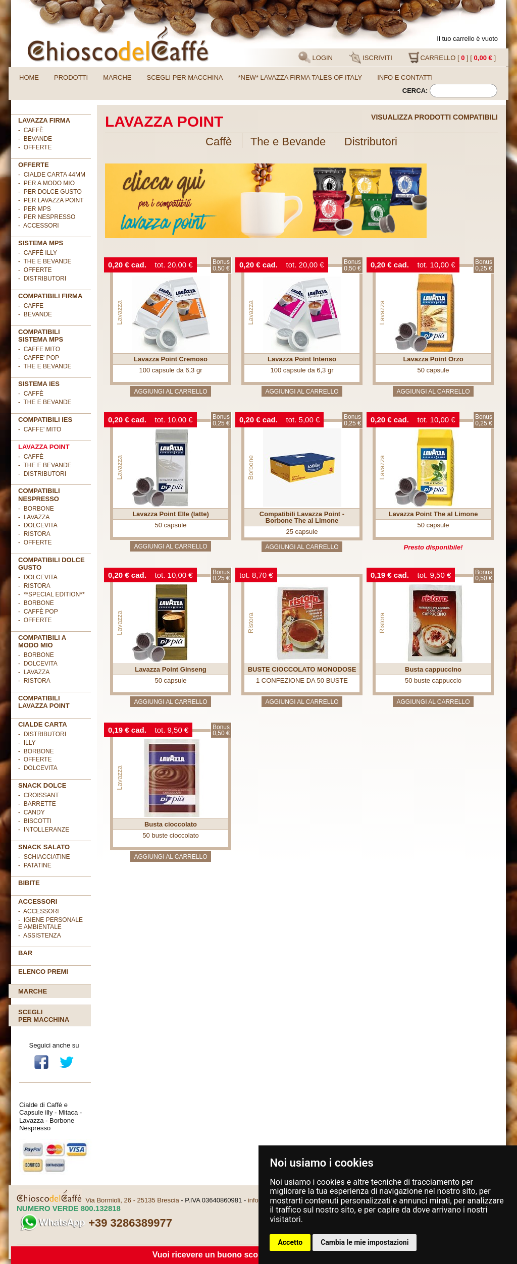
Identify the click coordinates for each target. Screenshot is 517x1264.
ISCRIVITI (370, 57)
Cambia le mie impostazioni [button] (364, 1242)
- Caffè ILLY (37, 252)
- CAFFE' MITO (39, 429)
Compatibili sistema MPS (40, 335)
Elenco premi (43, 971)
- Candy (31, 812)
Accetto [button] (290, 1242)
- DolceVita (38, 525)
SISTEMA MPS (40, 243)
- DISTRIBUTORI (42, 734)
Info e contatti (405, 77)
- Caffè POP (38, 611)
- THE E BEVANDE (45, 366)
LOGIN (315, 57)
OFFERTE (33, 165)
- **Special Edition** (51, 594)
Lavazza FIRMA (44, 120)
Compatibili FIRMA (50, 296)
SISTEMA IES (39, 384)
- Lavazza (33, 517)
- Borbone (36, 508)
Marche (117, 77)
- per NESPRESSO (46, 217)
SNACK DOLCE (42, 785)
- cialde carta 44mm (51, 174)
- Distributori (42, 278)
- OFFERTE (34, 147)
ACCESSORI (37, 901)
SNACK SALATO (44, 847)
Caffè (218, 141)
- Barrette (37, 803)
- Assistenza (39, 935)
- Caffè (30, 130)
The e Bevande (288, 141)
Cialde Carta (42, 724)
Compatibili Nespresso (39, 494)
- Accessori (38, 911)
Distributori (370, 141)
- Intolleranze (43, 829)
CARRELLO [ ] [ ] (452, 57)
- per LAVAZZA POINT (51, 200)
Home (29, 77)
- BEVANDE (35, 314)
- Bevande (35, 138)
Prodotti (71, 77)
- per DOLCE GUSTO (50, 191)
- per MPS (34, 208)
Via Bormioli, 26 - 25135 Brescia (132, 1200)
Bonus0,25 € (483, 265)
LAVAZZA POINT (44, 447)
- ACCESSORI (38, 225)
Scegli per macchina (185, 77)
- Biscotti (34, 821)
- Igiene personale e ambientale (50, 923)
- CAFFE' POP (38, 357)
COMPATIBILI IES (45, 419)
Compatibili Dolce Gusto (51, 563)
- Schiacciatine (44, 856)
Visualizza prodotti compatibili (434, 117)
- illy (26, 742)
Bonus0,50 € (221, 265)
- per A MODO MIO (46, 183)
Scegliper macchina (43, 1015)
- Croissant (38, 795)
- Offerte (34, 269)
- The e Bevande (45, 261)
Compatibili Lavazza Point (44, 701)
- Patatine (34, 865)
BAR (25, 953)
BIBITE (29, 883)
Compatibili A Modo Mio (42, 641)
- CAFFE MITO (39, 349)
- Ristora (34, 533)
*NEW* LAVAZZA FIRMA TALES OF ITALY (300, 77)
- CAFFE (30, 305)
